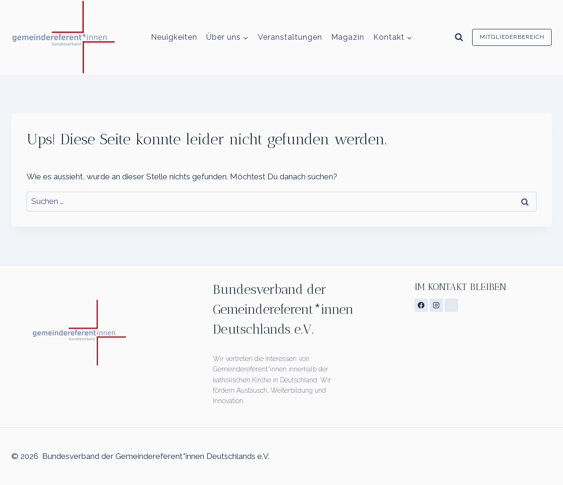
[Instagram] (436, 305)
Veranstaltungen (290, 37)
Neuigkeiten (174, 37)
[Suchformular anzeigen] (458, 37)
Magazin (347, 37)
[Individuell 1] (451, 305)
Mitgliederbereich (512, 37)
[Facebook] (421, 305)
